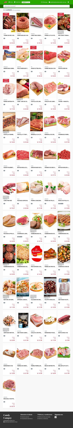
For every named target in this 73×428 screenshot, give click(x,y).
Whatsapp (44, 2)
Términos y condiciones (43, 418)
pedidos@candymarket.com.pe (57, 2)
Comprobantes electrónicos (26, 418)
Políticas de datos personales (44, 416)
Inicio (11, 2)
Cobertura (17, 2)
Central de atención (24, 416)
